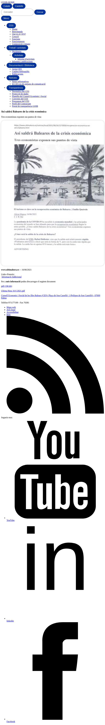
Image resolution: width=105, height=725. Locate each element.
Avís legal (11, 310)
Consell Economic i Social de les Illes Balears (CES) (24, 295)
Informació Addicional (11, 277)
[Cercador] (17, 12)
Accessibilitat (12, 312)
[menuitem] (11, 25)
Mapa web (11, 307)
